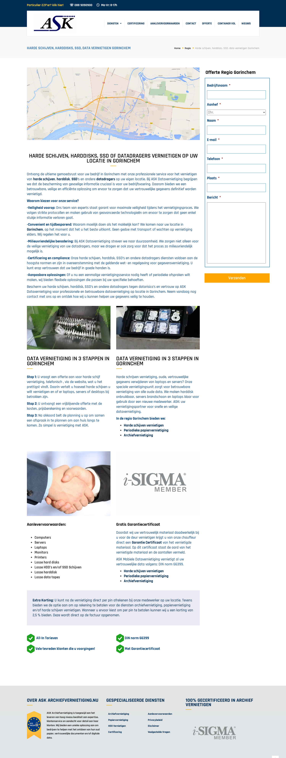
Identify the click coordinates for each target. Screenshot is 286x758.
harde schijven (44, 179)
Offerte (207, 23)
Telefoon (215, 159)
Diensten (112, 23)
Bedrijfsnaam (218, 85)
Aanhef (214, 104)
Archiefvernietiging (118, 714)
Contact (191, 23)
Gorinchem (35, 229)
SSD (74, 179)
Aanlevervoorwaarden (165, 23)
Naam (213, 120)
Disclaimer (153, 726)
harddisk (63, 179)
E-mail (213, 140)
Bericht (214, 197)
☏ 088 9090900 (81, 5)
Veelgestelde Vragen (159, 732)
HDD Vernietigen (117, 726)
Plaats (213, 178)
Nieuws (246, 23)
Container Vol (227, 23)
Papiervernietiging (118, 720)
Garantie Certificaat (147, 542)
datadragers (105, 179)
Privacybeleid (155, 720)
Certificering (135, 23)
